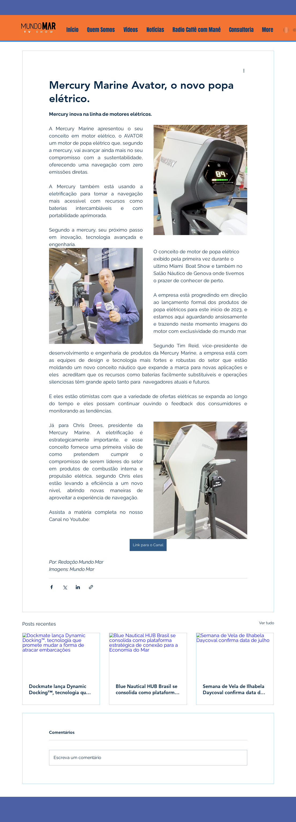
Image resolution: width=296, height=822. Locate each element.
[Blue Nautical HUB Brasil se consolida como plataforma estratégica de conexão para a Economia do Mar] (148, 654)
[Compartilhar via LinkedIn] (77, 587)
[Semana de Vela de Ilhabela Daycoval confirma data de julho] (235, 654)
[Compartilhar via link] (90, 587)
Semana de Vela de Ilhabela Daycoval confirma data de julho (233, 689)
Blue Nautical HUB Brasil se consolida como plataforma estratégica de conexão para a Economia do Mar (148, 689)
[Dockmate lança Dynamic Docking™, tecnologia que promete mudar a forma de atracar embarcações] (61, 654)
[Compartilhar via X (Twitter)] (64, 587)
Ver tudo (266, 623)
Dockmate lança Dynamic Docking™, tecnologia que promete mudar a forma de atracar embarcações (59, 689)
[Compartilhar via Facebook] (51, 587)
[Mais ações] (244, 70)
